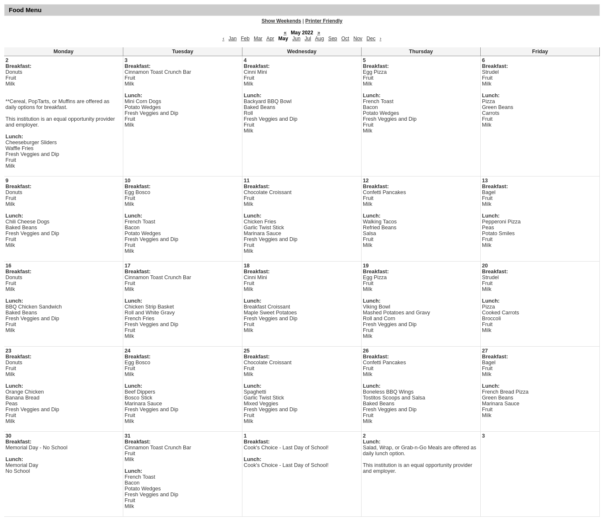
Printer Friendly (324, 21)
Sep (332, 38)
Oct (345, 38)
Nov (357, 38)
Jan (233, 38)
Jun (296, 38)
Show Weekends (281, 21)
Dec (371, 38)
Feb (245, 38)
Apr (270, 38)
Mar (258, 38)
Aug (319, 38)
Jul (308, 38)
